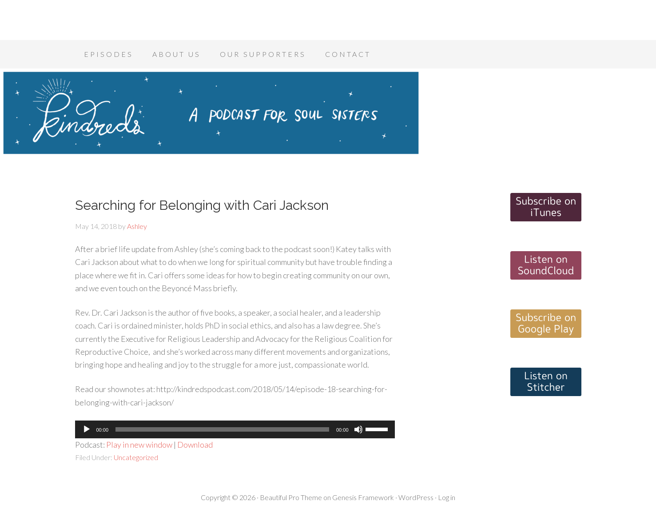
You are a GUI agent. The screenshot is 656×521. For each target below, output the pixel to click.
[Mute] (358, 429)
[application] (235, 429)
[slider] (222, 429)
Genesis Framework (363, 497)
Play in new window (139, 444)
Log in (446, 497)
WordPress (415, 497)
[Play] (86, 429)
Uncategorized (136, 457)
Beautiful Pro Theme (291, 497)
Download (195, 444)
